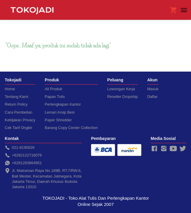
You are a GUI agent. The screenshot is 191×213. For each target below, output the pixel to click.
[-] (154, 149)
